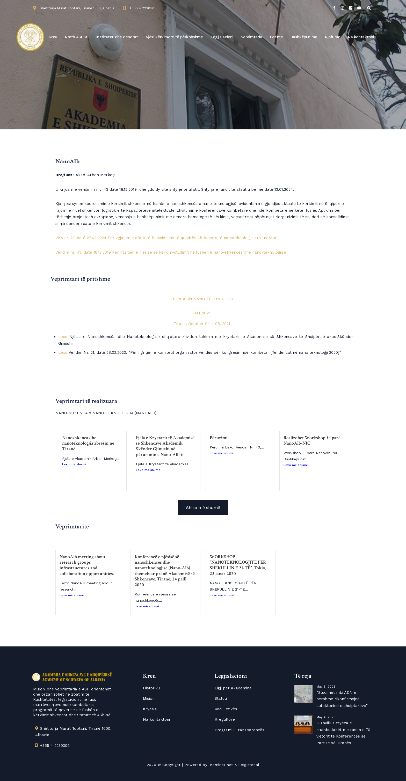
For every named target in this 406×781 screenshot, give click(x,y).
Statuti (221, 698)
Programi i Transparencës (239, 730)
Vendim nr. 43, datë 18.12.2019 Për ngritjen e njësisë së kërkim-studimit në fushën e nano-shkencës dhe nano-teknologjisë (170, 252)
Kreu (53, 37)
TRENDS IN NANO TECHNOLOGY (202, 299)
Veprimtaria (251, 37)
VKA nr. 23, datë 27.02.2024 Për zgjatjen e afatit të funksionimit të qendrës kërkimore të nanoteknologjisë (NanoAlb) (165, 237)
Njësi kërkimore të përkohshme (174, 37)
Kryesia (150, 709)
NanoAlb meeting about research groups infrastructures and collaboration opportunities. (87, 565)
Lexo (62, 336)
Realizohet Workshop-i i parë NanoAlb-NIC (312, 440)
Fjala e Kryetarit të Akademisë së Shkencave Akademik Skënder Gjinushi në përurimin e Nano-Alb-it (165, 446)
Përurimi (219, 438)
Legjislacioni (222, 37)
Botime (276, 37)
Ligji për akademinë (233, 688)
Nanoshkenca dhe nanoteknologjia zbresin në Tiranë (88, 443)
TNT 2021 (201, 313)
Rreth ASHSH (77, 37)
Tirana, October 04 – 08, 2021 (202, 323)
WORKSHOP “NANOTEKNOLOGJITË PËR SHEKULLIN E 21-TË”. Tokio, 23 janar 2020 (238, 565)
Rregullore (225, 719)
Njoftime (332, 37)
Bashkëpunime (304, 37)
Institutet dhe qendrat (117, 37)
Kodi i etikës (226, 709)
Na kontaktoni (361, 37)
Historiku (151, 688)
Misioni (149, 698)
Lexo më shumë (74, 464)
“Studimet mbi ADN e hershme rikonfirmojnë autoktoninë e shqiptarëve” (342, 699)
